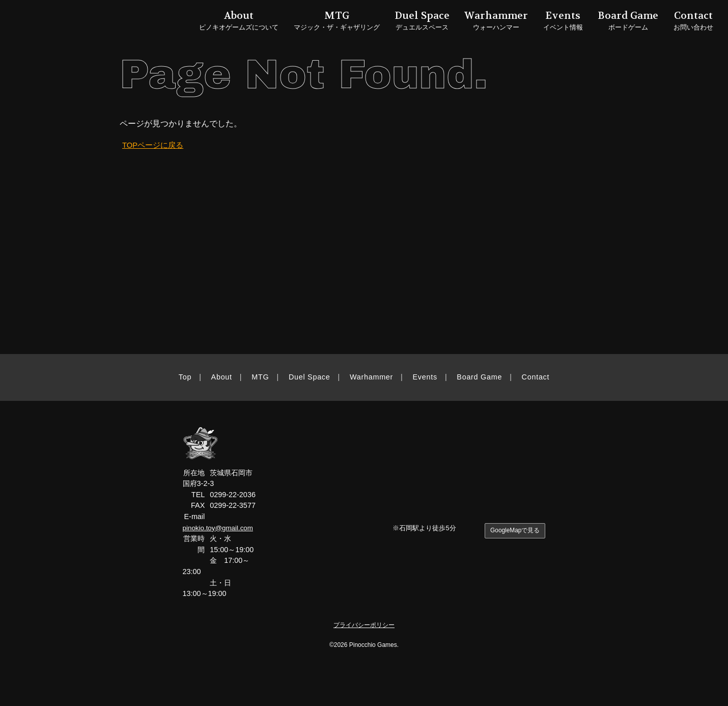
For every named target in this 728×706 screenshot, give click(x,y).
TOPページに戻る (155, 145)
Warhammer (371, 377)
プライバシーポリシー (364, 625)
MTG (260, 377)
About (221, 377)
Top (185, 377)
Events (425, 377)
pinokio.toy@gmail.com (220, 528)
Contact (536, 377)
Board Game (479, 377)
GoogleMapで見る (513, 531)
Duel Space (309, 377)
